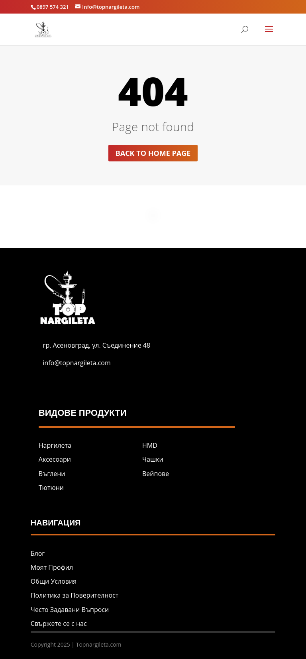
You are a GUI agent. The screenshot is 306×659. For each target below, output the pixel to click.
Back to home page (153, 153)
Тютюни (51, 487)
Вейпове (155, 473)
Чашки (152, 459)
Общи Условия (53, 581)
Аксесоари (55, 459)
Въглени (52, 473)
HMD (149, 445)
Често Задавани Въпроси (70, 609)
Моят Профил (52, 567)
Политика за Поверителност (74, 595)
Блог (38, 553)
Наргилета (55, 445)
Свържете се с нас (59, 623)
